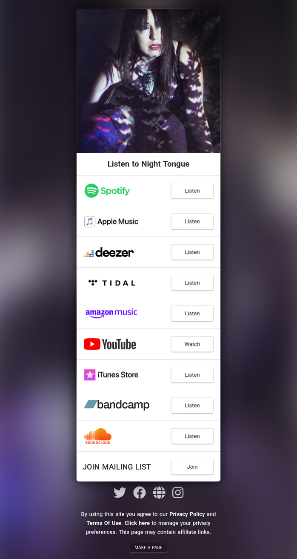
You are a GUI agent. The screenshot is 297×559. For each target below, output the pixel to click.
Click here (137, 523)
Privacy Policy (187, 514)
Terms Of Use (103, 523)
